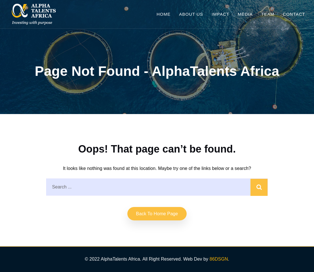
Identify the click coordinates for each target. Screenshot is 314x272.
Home (163, 14)
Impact (220, 14)
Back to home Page (157, 213)
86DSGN (218, 259)
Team (267, 14)
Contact (294, 14)
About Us (191, 14)
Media (245, 14)
